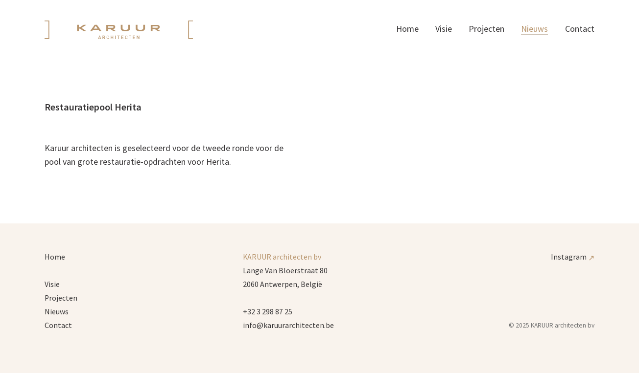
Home (407, 28)
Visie (443, 28)
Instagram (572, 257)
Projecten (486, 28)
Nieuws (534, 28)
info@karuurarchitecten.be (288, 325)
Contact (579, 28)
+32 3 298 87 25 (267, 311)
